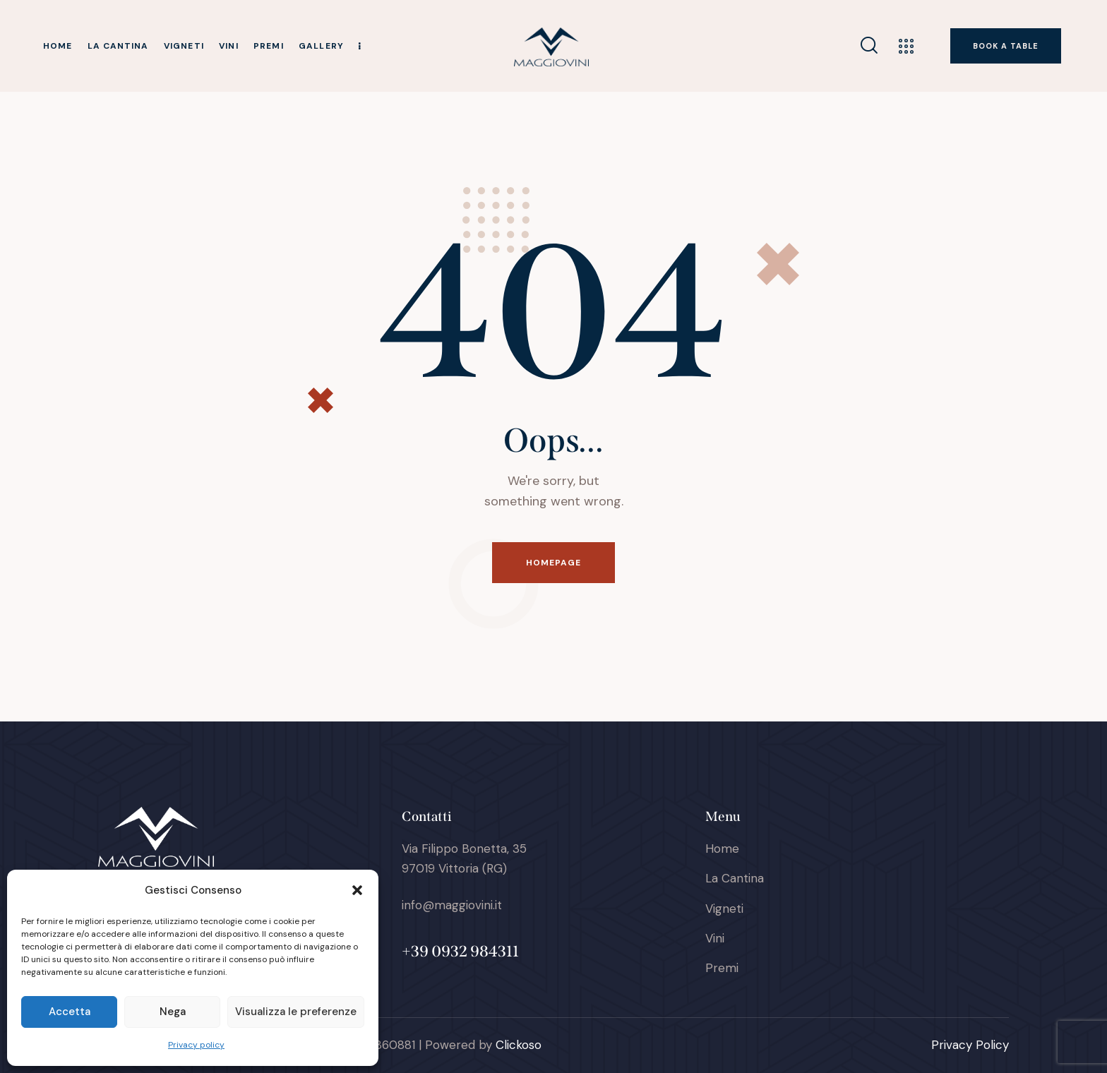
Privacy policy (196, 1044)
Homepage (554, 562)
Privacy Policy (970, 1045)
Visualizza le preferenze (296, 1012)
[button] (357, 890)
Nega (173, 1012)
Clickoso (518, 1045)
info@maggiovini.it (452, 905)
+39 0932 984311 (460, 951)
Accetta (69, 1012)
